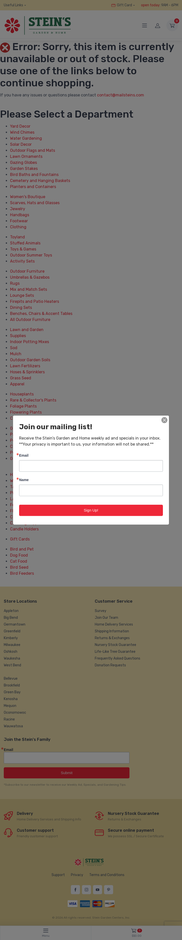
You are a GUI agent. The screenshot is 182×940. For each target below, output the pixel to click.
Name (24, 480)
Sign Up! (91, 510)
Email (23, 455)
